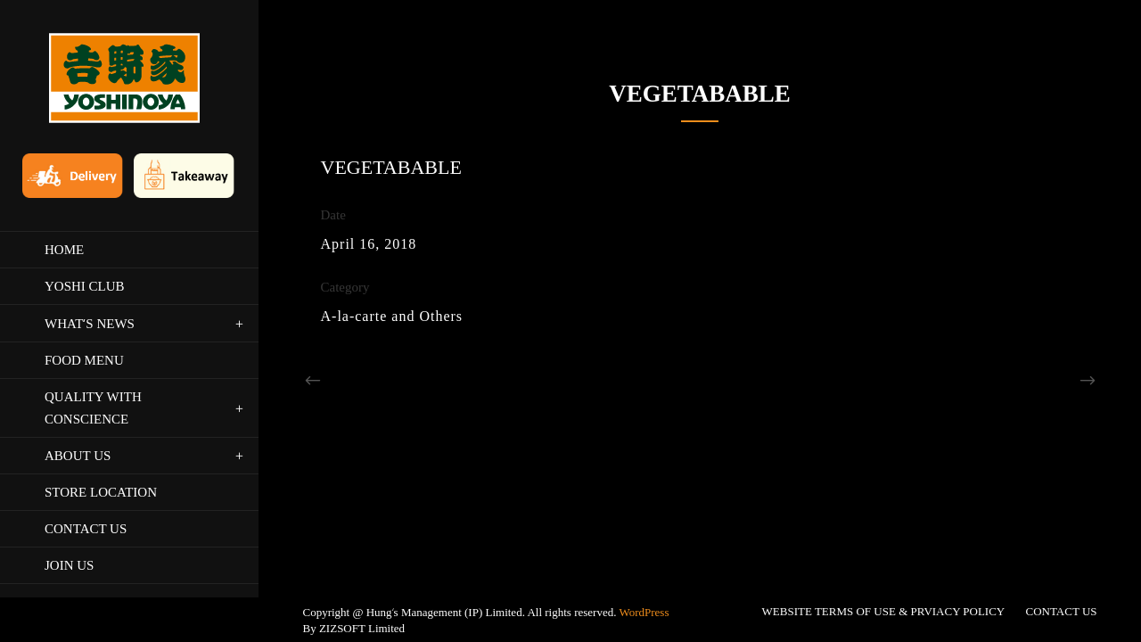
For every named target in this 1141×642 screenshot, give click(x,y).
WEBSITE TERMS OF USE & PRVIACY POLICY (884, 502)
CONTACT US (1061, 502)
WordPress (644, 503)
